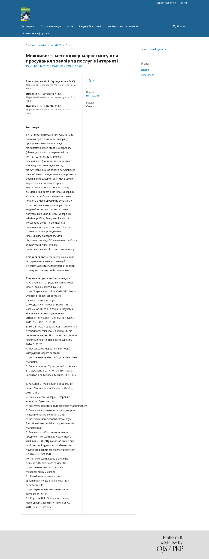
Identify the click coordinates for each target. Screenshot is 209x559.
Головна (30, 45)
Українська (147, 75)
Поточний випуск (51, 26)
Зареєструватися (166, 2)
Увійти (183, 2)
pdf (93, 80)
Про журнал (28, 26)
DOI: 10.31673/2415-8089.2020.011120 (54, 66)
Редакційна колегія (90, 26)
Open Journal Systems (153, 49)
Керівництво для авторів (123, 26)
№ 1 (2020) (56, 45)
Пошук (180, 26)
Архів (70, 26)
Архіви (42, 45)
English (145, 69)
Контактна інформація (36, 33)
